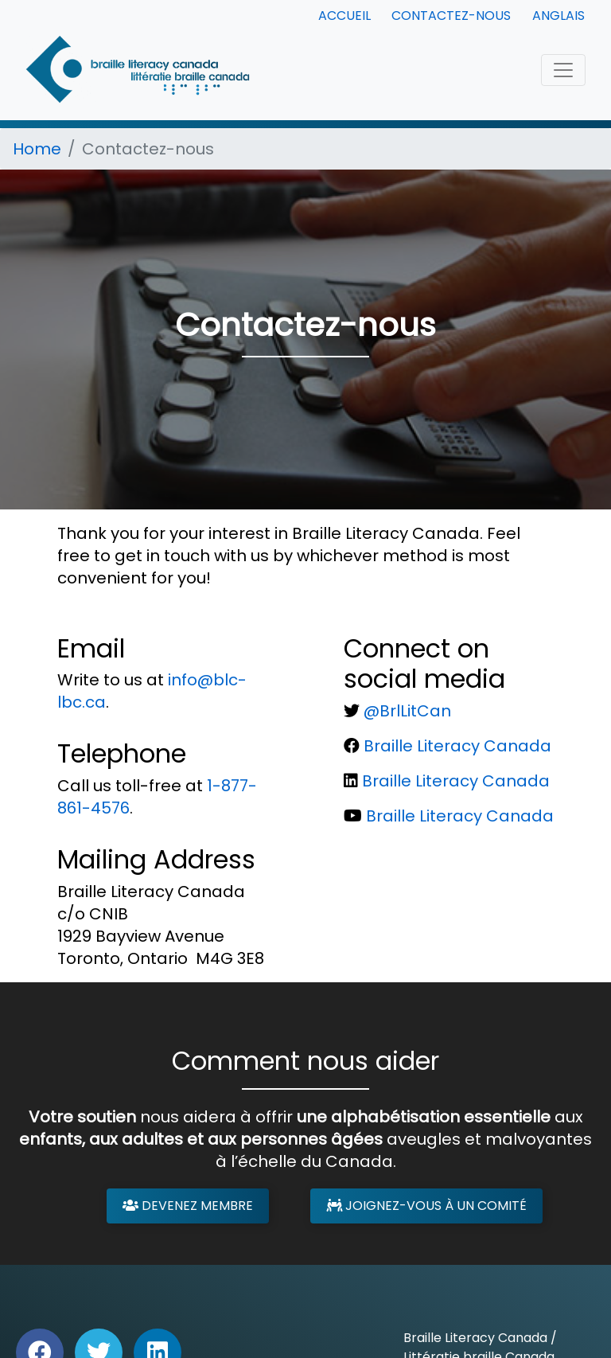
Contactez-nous (451, 15)
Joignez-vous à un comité (426, 1205)
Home (37, 149)
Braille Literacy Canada (457, 746)
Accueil (344, 15)
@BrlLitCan (407, 711)
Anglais (558, 15)
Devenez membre (188, 1205)
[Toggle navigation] (563, 70)
